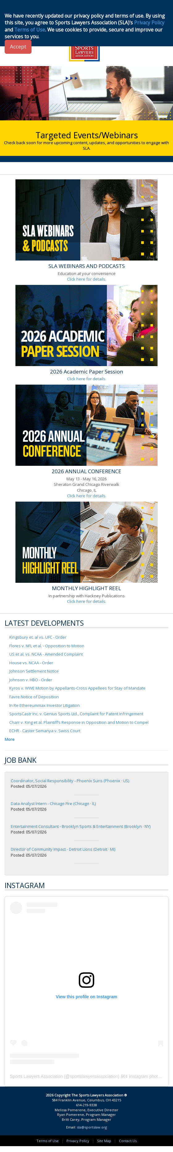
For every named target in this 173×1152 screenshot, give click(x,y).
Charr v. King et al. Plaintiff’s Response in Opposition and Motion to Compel (79, 722)
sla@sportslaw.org (92, 1127)
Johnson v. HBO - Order (30, 679)
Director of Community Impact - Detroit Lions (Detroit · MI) (63, 849)
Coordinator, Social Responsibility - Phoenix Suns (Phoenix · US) (70, 780)
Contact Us (128, 1140)
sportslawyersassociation (94, 1076)
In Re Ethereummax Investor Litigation (44, 705)
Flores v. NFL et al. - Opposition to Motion (46, 646)
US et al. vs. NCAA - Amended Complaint (46, 654)
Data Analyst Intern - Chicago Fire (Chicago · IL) (53, 803)
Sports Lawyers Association (36, 1076)
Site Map (104, 1140)
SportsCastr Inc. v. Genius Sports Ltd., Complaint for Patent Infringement (76, 713)
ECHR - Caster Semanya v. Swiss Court (44, 730)
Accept (18, 46)
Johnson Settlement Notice (34, 671)
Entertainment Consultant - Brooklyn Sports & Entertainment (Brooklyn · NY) (80, 826)
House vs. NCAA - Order (31, 663)
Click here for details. (86, 279)
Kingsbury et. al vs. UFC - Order (37, 637)
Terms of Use (47, 1140)
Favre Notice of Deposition (34, 696)
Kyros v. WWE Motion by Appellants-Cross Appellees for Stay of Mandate (77, 688)
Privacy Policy (77, 1140)
